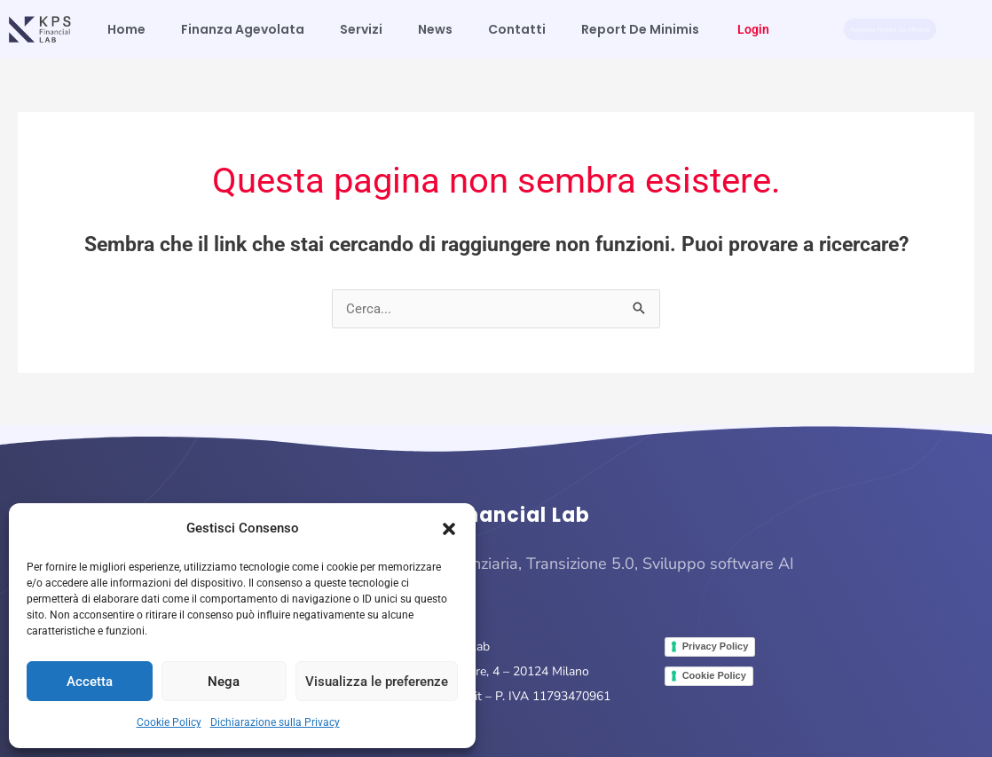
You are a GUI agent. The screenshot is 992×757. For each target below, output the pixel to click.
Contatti (517, 29)
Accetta (90, 682)
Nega (224, 682)
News (435, 29)
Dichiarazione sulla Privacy (275, 722)
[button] (449, 529)
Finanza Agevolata (242, 29)
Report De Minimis (640, 29)
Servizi (361, 29)
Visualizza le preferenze (376, 682)
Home (126, 29)
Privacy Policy (715, 646)
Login (753, 29)
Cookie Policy (169, 722)
